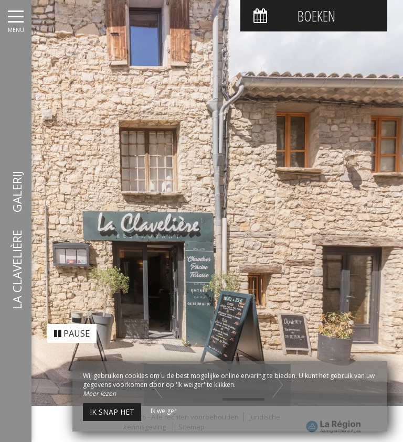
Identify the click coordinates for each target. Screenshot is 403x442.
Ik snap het (112, 412)
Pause (72, 324)
